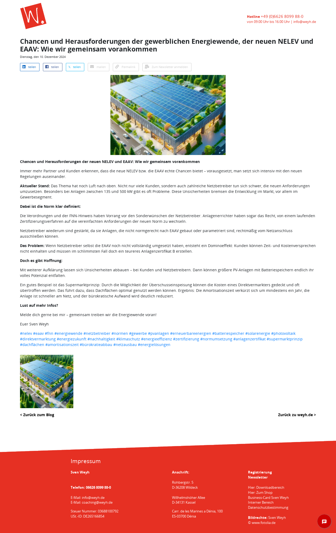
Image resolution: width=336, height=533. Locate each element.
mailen (98, 67)
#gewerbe (138, 333)
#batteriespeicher (228, 333)
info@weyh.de (304, 21)
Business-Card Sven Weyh (268, 497)
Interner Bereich (261, 502)
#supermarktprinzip (285, 338)
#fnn (49, 333)
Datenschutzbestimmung (268, 507)
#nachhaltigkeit (101, 338)
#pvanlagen (158, 333)
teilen (29, 67)
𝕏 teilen (74, 67)
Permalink (125, 67)
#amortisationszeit (62, 344)
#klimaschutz (128, 338)
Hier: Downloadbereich (266, 487)
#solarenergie (257, 333)
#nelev (26, 333)
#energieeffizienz (156, 338)
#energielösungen (154, 344)
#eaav (38, 333)
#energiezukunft (71, 338)
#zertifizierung (186, 338)
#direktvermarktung (38, 338)
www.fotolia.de (263, 522)
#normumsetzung (216, 338)
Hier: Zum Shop (260, 492)
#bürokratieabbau (96, 344)
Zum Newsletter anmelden (166, 67)
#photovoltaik (283, 333)
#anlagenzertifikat (249, 338)
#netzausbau (125, 344)
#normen (119, 333)
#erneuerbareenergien (190, 333)
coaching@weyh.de (97, 502)
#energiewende (68, 333)
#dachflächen (32, 344)
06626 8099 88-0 (98, 487)
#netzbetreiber (96, 333)
